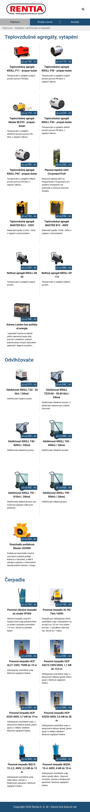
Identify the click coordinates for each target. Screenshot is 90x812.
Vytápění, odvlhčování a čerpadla (32, 28)
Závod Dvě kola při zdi (63, 806)
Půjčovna (7, 28)
